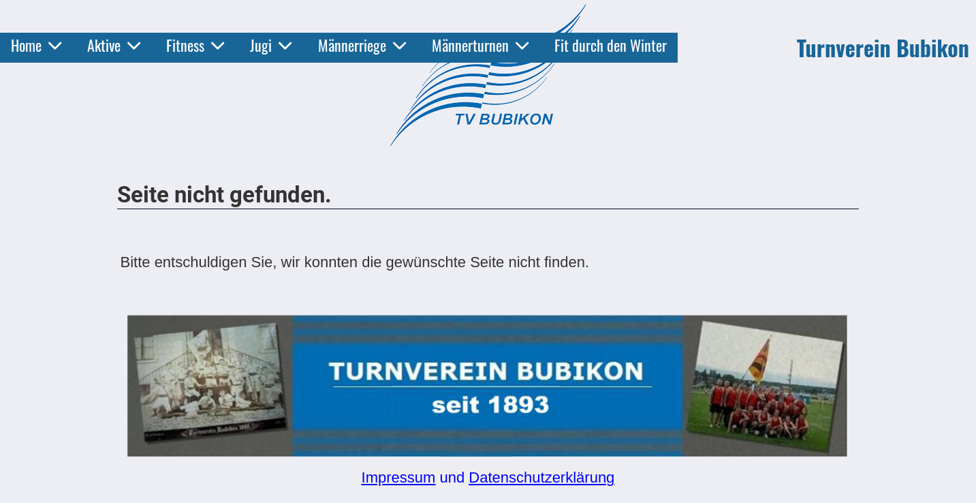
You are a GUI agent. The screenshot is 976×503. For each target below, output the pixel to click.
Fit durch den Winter (610, 45)
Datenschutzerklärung (541, 477)
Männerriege (362, 45)
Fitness (195, 45)
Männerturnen (480, 45)
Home (36, 45)
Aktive (113, 45)
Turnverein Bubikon (883, 47)
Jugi (271, 45)
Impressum (399, 477)
